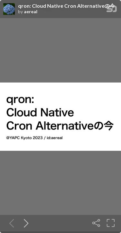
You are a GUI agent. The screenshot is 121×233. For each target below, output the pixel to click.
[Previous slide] (10, 223)
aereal (30, 11)
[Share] (96, 223)
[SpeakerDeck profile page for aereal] (9, 9)
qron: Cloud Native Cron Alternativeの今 (66, 5)
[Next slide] (25, 223)
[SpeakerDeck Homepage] (111, 10)
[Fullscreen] (111, 223)
